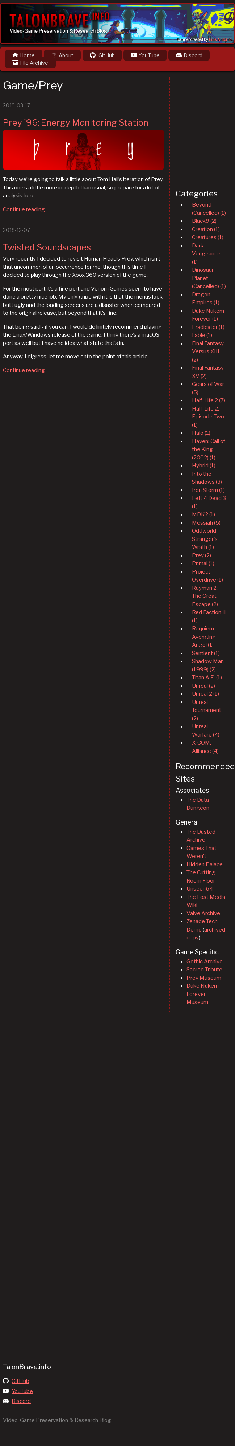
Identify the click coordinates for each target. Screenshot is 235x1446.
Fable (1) (202, 335)
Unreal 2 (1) (205, 694)
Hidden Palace (204, 864)
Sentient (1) (206, 653)
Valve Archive (203, 913)
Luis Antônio (220, 39)
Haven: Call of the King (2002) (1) (208, 449)
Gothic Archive (204, 961)
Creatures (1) (207, 237)
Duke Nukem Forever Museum (202, 994)
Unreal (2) (203, 686)
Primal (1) (203, 563)
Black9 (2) (204, 221)
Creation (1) (206, 229)
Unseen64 (199, 888)
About (62, 55)
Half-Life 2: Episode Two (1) (208, 416)
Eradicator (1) (208, 327)
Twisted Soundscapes (47, 247)
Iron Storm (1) (208, 490)
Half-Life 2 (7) (208, 400)
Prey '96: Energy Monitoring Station (75, 122)
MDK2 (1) (203, 514)
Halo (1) (201, 433)
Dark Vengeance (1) (206, 253)
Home (23, 55)
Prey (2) (201, 555)
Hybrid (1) (203, 465)
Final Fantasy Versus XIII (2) (208, 351)
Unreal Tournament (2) (206, 710)
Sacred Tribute (204, 969)
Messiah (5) (206, 523)
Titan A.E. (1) (207, 677)
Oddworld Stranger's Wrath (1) (205, 539)
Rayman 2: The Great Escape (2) (205, 596)
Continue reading (24, 209)
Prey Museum (203, 978)
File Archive (30, 63)
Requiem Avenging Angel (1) (204, 636)
